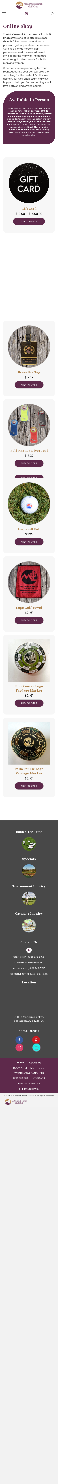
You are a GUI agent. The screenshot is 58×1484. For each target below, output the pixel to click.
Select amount (29, 221)
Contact (39, 1455)
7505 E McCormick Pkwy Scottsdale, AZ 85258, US (29, 1395)
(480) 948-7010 (36, 1345)
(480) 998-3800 (39, 1350)
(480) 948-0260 (35, 1333)
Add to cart (29, 488)
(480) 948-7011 (34, 1339)
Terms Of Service (29, 1460)
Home (20, 1439)
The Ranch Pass (29, 1465)
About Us (35, 1439)
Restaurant (20, 1455)
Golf (42, 1444)
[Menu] (4, 14)
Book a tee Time (23, 1444)
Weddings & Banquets (29, 1450)
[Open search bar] (52, 14)
